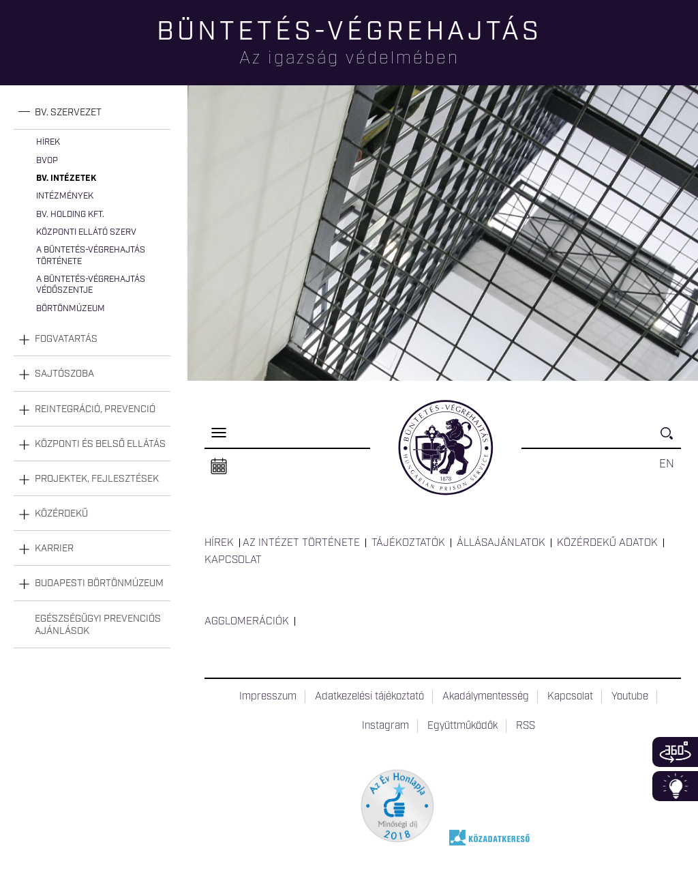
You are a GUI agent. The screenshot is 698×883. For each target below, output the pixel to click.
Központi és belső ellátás (100, 444)
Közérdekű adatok (607, 543)
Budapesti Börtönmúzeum (99, 583)
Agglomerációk (246, 621)
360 (675, 752)
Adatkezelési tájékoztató (369, 697)
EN (666, 464)
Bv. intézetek (66, 178)
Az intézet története (301, 543)
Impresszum (268, 697)
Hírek (48, 142)
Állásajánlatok (501, 543)
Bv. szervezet (68, 112)
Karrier (54, 548)
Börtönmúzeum (70, 309)
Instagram (385, 726)
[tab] (92, 113)
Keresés (671, 439)
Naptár (219, 467)
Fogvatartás (66, 339)
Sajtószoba (64, 374)
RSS (525, 726)
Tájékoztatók (408, 543)
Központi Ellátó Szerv (86, 232)
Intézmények (64, 196)
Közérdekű (61, 514)
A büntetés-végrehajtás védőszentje (90, 285)
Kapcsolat (233, 560)
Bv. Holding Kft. (70, 214)
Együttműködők (462, 726)
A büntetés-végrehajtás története (90, 255)
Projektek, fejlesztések (97, 479)
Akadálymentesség (485, 697)
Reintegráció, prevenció (95, 409)
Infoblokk (675, 786)
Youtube (629, 697)
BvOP (47, 161)
